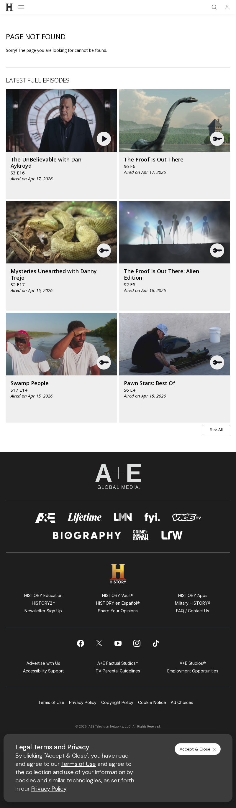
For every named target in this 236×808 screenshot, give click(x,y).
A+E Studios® (193, 663)
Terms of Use (51, 702)
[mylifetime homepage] (85, 518)
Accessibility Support (43, 670)
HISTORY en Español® (118, 603)
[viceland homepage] (186, 518)
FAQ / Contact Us (192, 610)
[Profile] (227, 7)
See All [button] (216, 429)
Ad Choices (182, 702)
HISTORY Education (43, 595)
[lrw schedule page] (172, 535)
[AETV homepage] (45, 518)
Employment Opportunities (192, 670)
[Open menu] (21, 7)
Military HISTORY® (193, 603)
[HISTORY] (9, 7)
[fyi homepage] (152, 518)
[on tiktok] (155, 643)
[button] (104, 139)
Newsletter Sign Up (43, 610)
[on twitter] (99, 643)
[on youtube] (118, 643)
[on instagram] (136, 643)
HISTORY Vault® (118, 595)
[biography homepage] (87, 535)
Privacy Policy (82, 702)
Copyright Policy (117, 702)
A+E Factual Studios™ (117, 663)
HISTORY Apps (192, 595)
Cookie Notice (152, 702)
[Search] (214, 7)
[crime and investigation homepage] (141, 535)
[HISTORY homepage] (118, 573)
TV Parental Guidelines (118, 670)
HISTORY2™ (43, 603)
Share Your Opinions (118, 610)
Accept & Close (198, 749)
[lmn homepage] (123, 518)
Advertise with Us (43, 663)
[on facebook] (80, 643)
